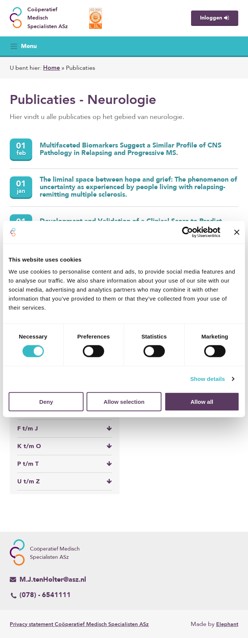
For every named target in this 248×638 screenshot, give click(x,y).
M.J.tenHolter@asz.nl (48, 579)
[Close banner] (236, 232)
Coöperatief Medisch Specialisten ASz (79, 624)
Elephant (227, 624)
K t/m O (64, 446)
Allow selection (123, 401)
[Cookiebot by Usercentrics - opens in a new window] (187, 232)
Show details (207, 379)
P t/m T (64, 464)
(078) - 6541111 (40, 595)
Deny (46, 401)
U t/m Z (64, 481)
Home (51, 68)
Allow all (201, 401)
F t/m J (64, 429)
